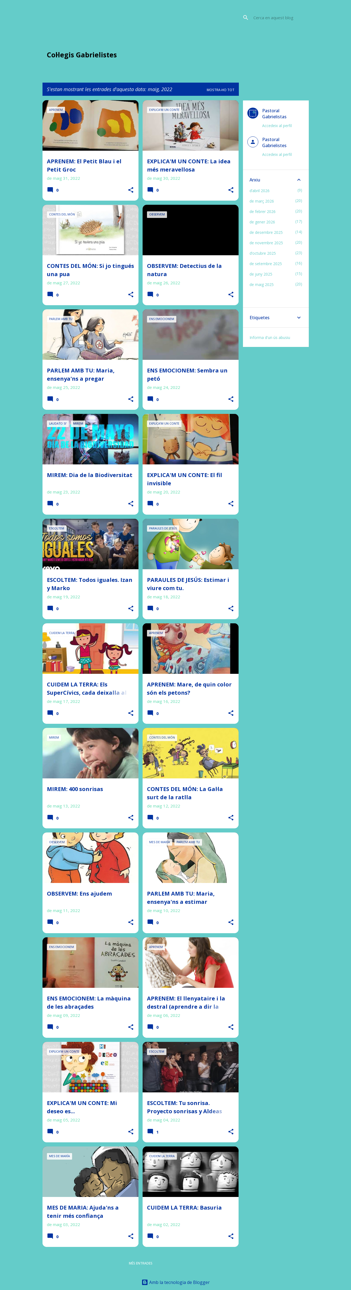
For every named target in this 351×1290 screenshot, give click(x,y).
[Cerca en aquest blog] (280, 17)
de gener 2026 (262, 222)
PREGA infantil (135, 27)
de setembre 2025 (266, 263)
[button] (131, 190)
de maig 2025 (262, 284)
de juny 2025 (261, 274)
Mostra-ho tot (220, 90)
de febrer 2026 (263, 211)
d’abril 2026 (260, 190)
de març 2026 (262, 201)
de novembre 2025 (266, 242)
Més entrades (140, 1263)
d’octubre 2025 (263, 253)
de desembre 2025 (266, 232)
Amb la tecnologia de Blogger (175, 1282)
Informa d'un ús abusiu (270, 337)
